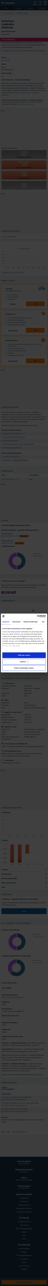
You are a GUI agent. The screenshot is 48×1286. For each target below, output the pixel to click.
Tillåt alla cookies (24, 655)
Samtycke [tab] (5, 621)
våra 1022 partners (14, 632)
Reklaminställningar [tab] (30, 621)
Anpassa (24, 661)
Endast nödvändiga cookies (24, 668)
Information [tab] (16, 621)
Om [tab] (43, 621)
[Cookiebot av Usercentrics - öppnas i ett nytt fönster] (37, 616)
